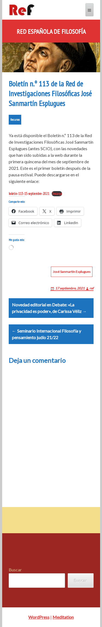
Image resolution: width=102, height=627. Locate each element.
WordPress (39, 617)
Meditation (63, 617)
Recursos (15, 119)
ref (91, 288)
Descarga (57, 193)
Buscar (15, 569)
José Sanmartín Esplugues (72, 272)
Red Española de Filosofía (51, 31)
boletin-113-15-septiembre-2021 (29, 193)
